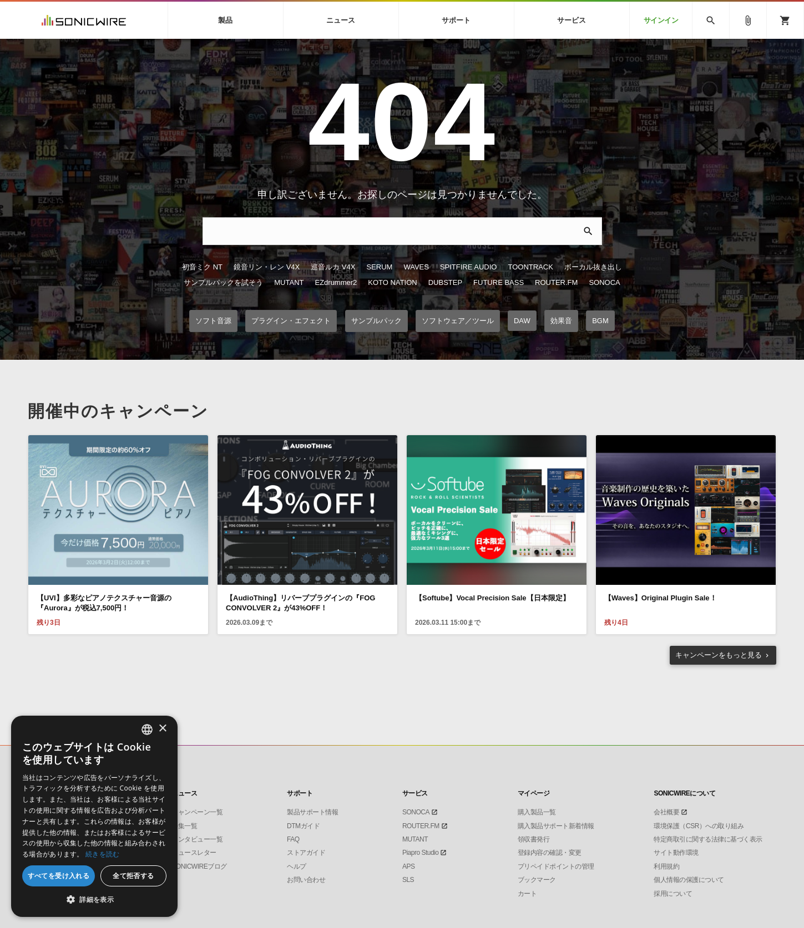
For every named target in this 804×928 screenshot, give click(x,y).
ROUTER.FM (556, 282)
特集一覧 (184, 826)
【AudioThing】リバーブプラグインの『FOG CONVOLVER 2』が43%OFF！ (300, 603)
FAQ (293, 839)
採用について (673, 894)
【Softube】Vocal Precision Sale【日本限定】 (492, 598)
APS (408, 866)
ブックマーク (537, 880)
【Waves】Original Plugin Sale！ (660, 598)
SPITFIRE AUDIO (468, 267)
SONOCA (604, 282)
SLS (408, 880)
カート (527, 894)
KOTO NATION (392, 282)
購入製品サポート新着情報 (556, 826)
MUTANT (289, 282)
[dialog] (94, 816)
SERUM (379, 267)
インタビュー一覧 (197, 839)
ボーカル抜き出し (593, 267)
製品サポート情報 (312, 812)
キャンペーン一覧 (197, 812)
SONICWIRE (84, 20)
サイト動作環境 (676, 852)
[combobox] (147, 729)
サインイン (661, 20)
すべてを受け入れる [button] (59, 875)
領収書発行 (534, 839)
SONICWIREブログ (198, 866)
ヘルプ (296, 866)
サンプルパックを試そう (223, 282)
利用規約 (666, 866)
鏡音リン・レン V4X (267, 267)
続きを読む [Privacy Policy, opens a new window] (102, 854)
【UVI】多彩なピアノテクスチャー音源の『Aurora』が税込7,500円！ (104, 603)
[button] (94, 900)
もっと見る (718, 655)
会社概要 (666, 812)
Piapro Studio (420, 852)
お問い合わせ (306, 880)
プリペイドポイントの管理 (556, 866)
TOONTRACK (530, 267)
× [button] (162, 729)
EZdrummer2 (336, 282)
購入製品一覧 (537, 812)
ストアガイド (306, 852)
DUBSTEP (445, 282)
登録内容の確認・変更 (549, 852)
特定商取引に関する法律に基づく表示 (708, 839)
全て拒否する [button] (133, 875)
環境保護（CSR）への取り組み (699, 826)
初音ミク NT (202, 267)
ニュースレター (193, 852)
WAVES (416, 267)
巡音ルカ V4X (333, 267)
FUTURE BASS (498, 282)
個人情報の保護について (689, 880)
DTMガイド (303, 826)
